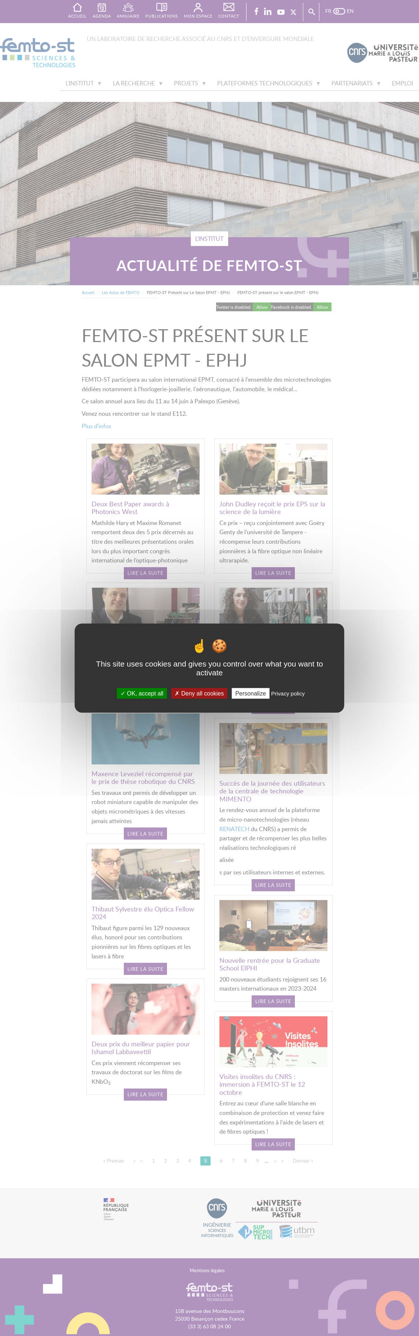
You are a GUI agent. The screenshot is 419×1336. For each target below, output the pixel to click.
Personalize (250, 693)
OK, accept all (141, 693)
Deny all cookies (199, 693)
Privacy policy (288, 693)
